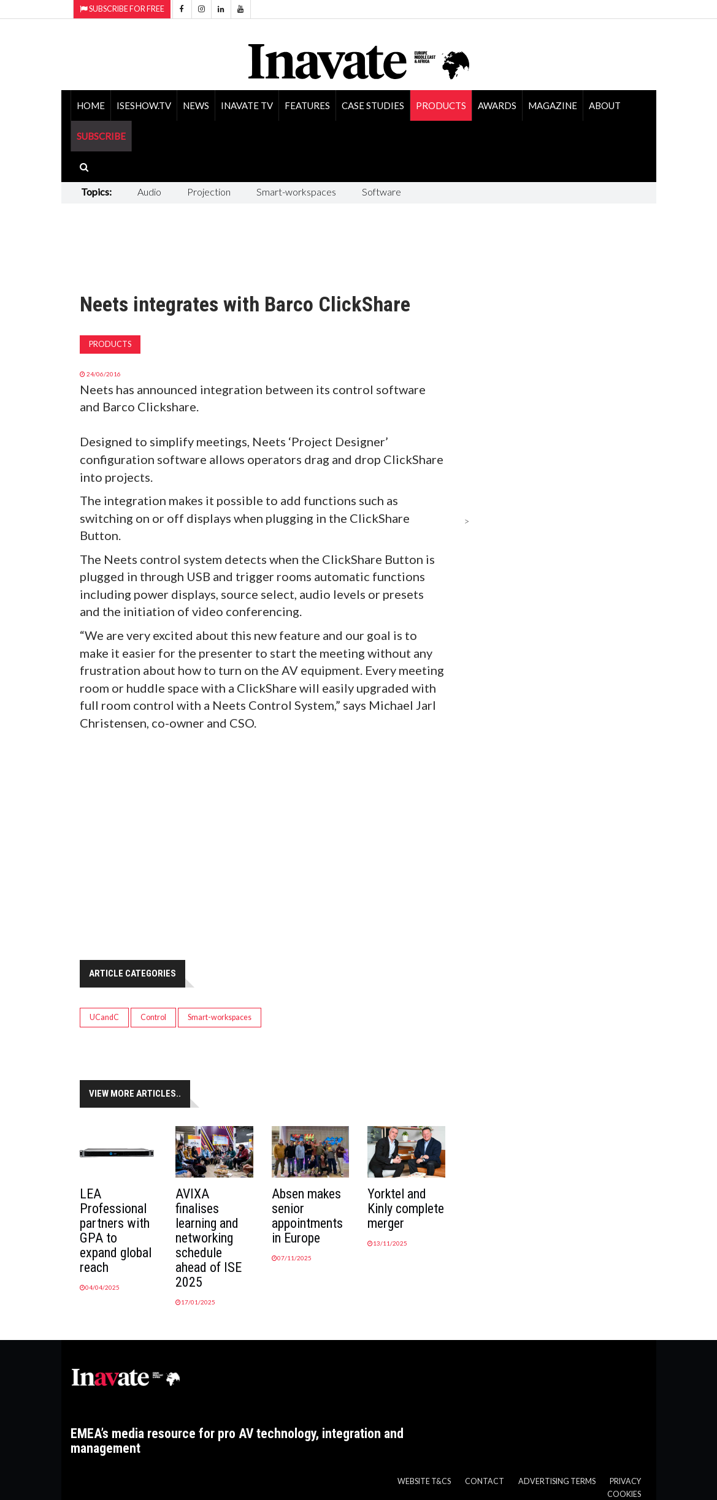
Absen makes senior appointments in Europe (307, 1216)
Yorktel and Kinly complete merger (405, 1208)
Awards (497, 105)
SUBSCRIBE (101, 136)
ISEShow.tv (144, 105)
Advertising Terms (557, 1481)
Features (307, 105)
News (196, 105)
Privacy (625, 1481)
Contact (484, 1481)
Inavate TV (247, 105)
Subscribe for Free (122, 8)
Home (91, 105)
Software (381, 191)
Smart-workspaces (296, 191)
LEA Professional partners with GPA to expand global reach (115, 1230)
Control (153, 1017)
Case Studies (373, 105)
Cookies (624, 1494)
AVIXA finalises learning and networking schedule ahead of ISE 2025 (208, 1238)
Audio (149, 191)
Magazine (552, 105)
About (605, 105)
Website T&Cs (424, 1481)
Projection (209, 191)
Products (441, 105)
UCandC (104, 1017)
